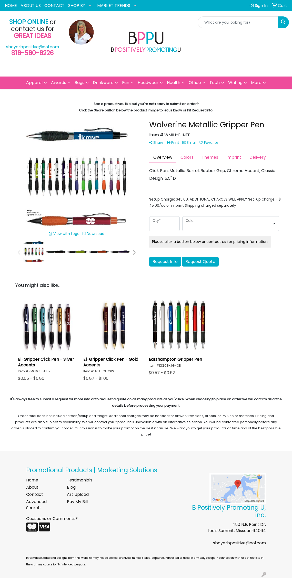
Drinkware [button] (103, 83)
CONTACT (54, 5)
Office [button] (195, 83)
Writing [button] (235, 83)
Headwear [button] (148, 83)
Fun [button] (125, 83)
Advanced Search (36, 505)
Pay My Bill (77, 502)
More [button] (256, 83)
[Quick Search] (238, 22)
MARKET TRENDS (113, 5)
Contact (34, 494)
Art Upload (78, 494)
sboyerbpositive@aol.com (32, 47)
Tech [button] (214, 83)
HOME (11, 5)
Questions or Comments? (52, 519)
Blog (71, 487)
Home (32, 480)
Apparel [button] (34, 83)
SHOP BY (76, 5)
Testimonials (79, 480)
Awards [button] (58, 83)
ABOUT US (31, 5)
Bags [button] (79, 83)
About (32, 487)
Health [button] (173, 83)
